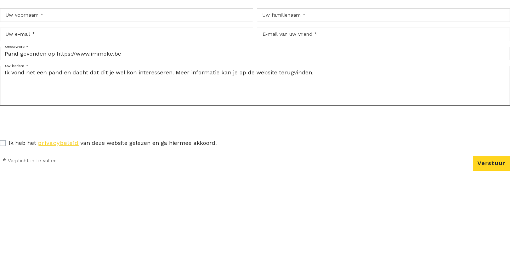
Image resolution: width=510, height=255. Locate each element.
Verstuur (491, 163)
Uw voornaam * (25, 15)
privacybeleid (58, 143)
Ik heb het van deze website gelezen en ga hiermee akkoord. (112, 143)
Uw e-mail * (20, 34)
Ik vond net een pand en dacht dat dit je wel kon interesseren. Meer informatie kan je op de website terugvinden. (255, 86)
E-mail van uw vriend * (289, 34)
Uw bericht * (16, 66)
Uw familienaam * (284, 15)
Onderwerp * (16, 47)
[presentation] (54, 125)
